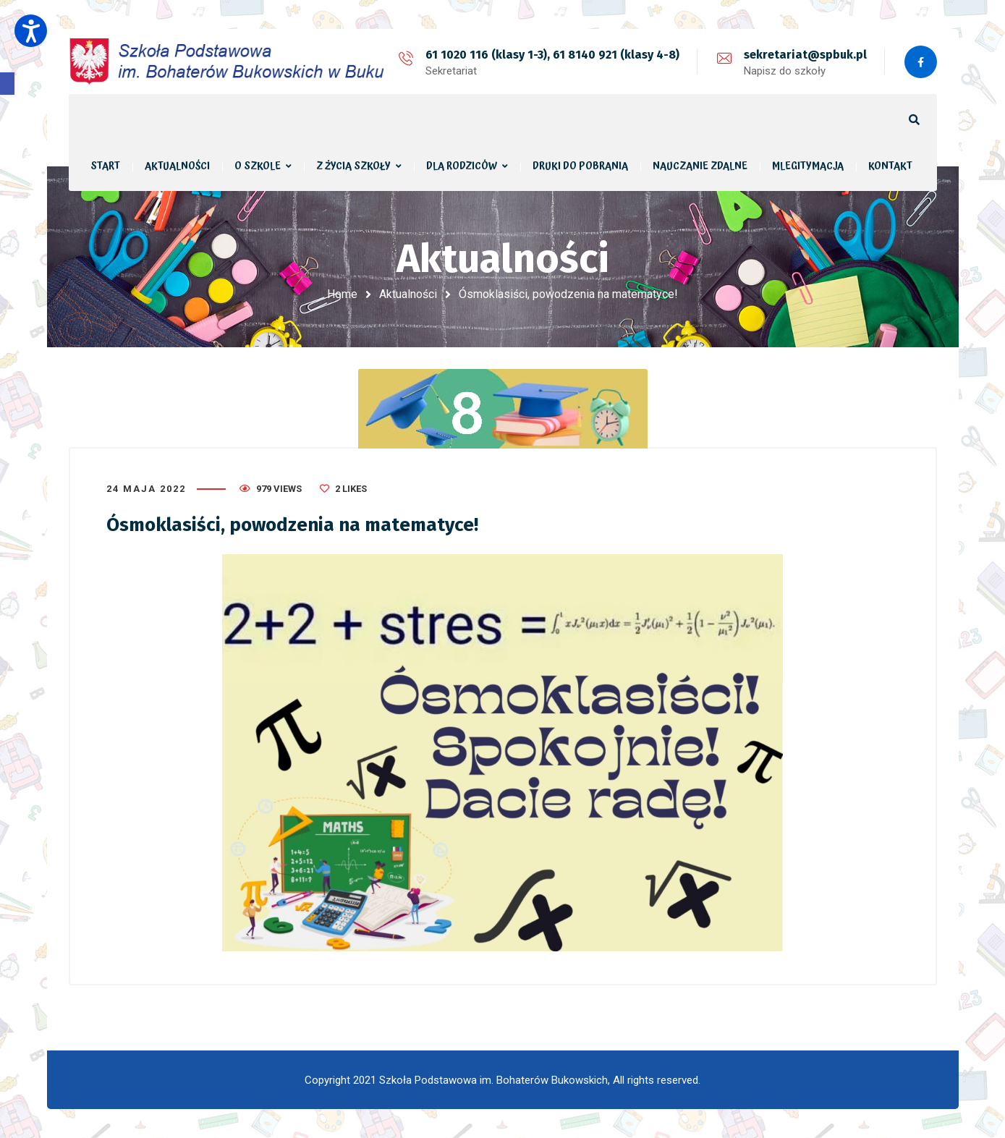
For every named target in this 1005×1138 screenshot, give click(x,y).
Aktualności (408, 294)
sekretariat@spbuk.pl (805, 54)
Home (342, 294)
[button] (7, 83)
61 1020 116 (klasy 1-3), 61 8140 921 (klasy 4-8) (552, 54)
